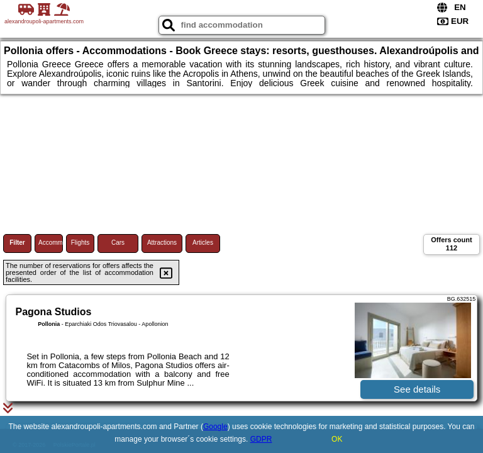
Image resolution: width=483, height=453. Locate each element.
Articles (202, 242)
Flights (80, 242)
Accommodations (50, 242)
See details (417, 389)
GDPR (261, 439)
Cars (118, 242)
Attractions (162, 242)
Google (215, 426)
